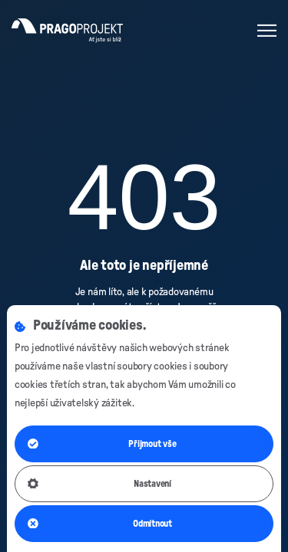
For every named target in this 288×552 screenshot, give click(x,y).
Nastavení (99, 483)
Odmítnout (100, 523)
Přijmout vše (102, 444)
